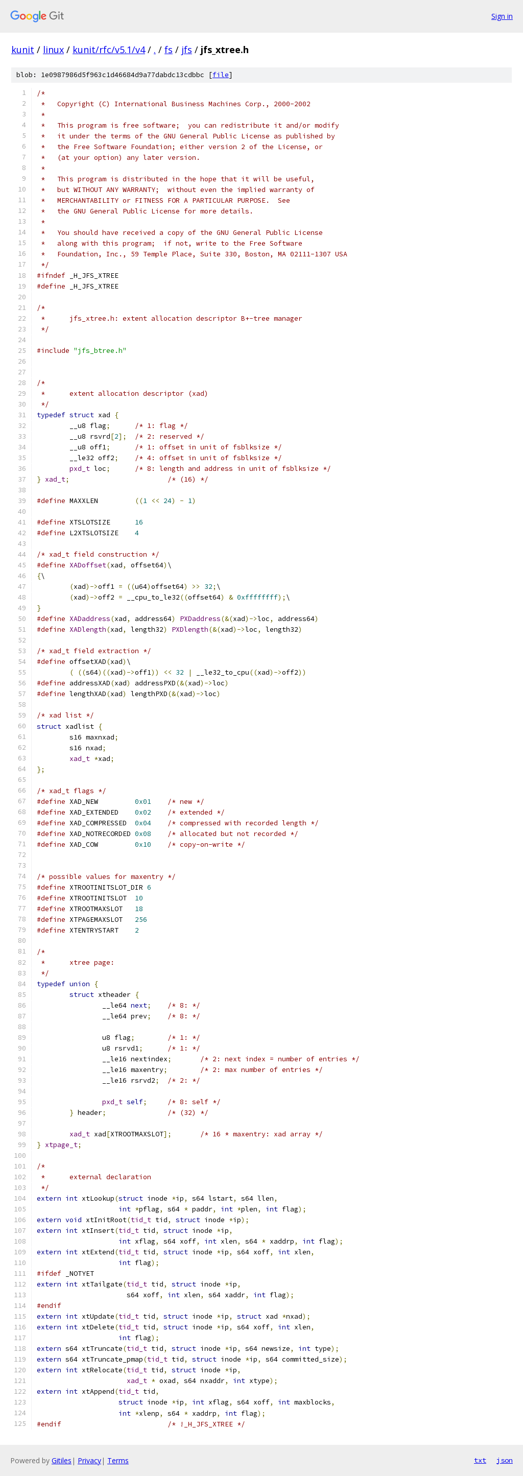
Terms (118, 1460)
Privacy (89, 1460)
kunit (22, 49)
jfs (186, 49)
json (504, 1460)
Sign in (502, 16)
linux (53, 49)
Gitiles (62, 1460)
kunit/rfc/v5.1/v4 (109, 49)
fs (168, 49)
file (220, 74)
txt (480, 1460)
